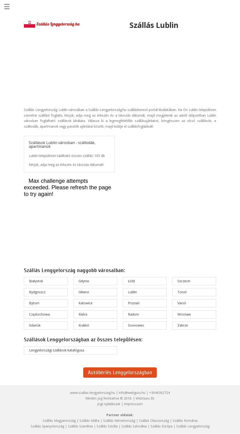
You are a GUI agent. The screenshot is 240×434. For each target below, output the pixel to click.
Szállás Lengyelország (193, 426)
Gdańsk (35, 325)
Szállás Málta (89, 420)
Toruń (182, 292)
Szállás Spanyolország (47, 426)
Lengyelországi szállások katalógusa (56, 350)
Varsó (181, 303)
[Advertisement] (120, 67)
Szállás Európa (161, 426)
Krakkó (84, 325)
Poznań (134, 303)
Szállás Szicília (107, 426)
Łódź (131, 281)
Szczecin (183, 281)
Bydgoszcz (37, 292)
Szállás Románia (185, 420)
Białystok (36, 281)
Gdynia (84, 281)
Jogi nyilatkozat (108, 404)
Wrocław (184, 314)
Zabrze (182, 325)
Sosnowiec (136, 325)
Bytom (34, 303)
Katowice (86, 303)
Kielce (83, 314)
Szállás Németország (119, 420)
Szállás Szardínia (80, 426)
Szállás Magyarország (59, 420)
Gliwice (84, 292)
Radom (133, 314)
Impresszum (133, 404)
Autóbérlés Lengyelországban (120, 372)
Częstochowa (39, 314)
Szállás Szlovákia (134, 426)
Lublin (132, 292)
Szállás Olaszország (154, 420)
